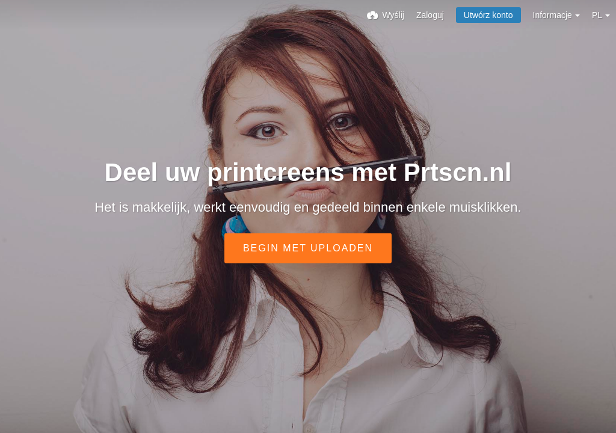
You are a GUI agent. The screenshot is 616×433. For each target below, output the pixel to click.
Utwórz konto (488, 15)
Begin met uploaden (308, 248)
